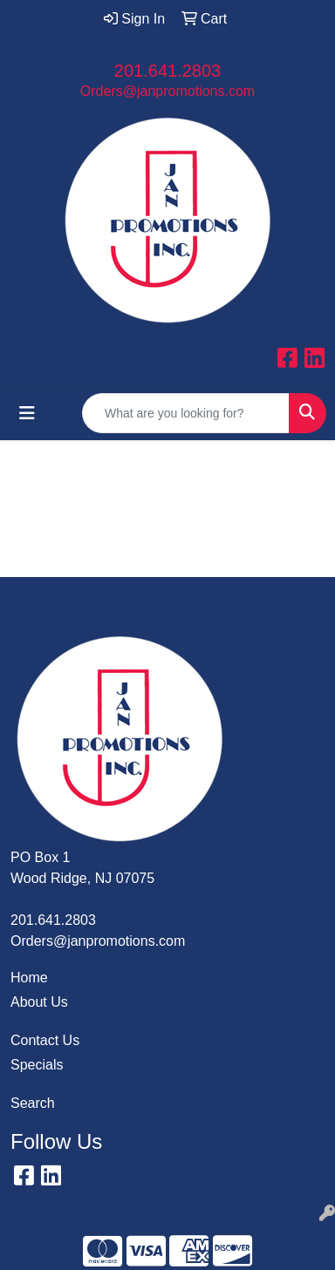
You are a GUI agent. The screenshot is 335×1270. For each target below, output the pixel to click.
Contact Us (44, 1040)
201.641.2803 (167, 70)
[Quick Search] (186, 413)
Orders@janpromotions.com (167, 91)
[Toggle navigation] (27, 413)
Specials (36, 1064)
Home (29, 977)
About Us (39, 1002)
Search (32, 1103)
